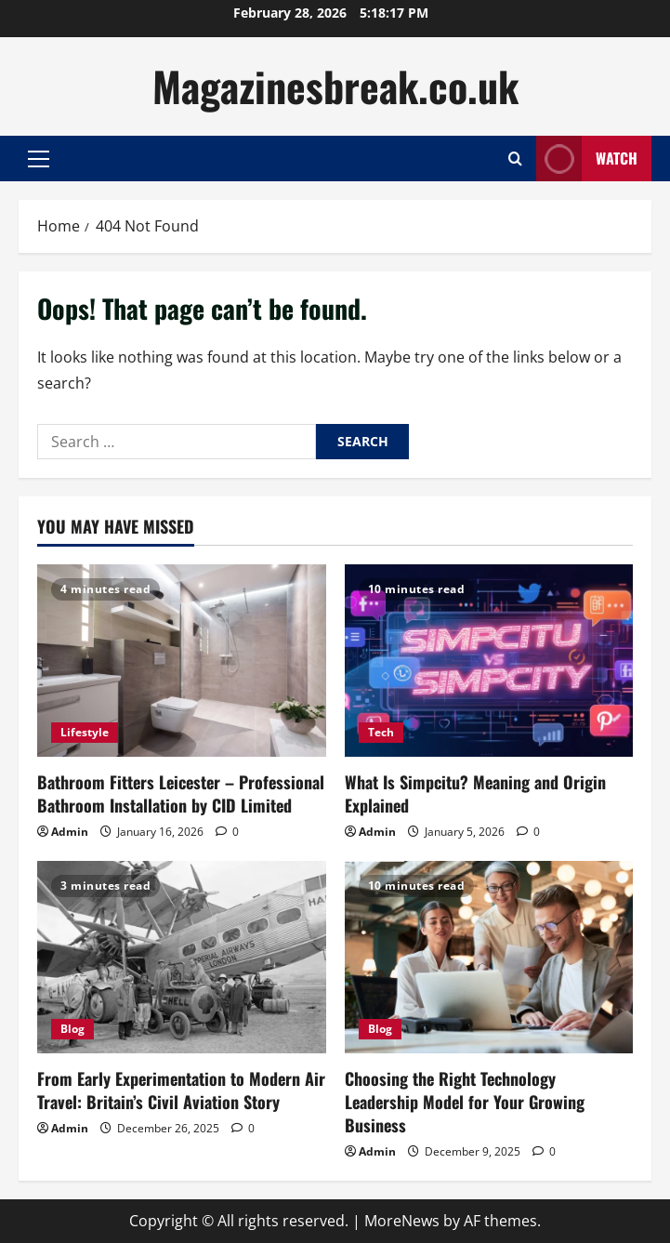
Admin (69, 832)
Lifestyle (84, 732)
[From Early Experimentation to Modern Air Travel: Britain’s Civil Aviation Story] (181, 957)
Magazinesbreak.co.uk (335, 86)
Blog (72, 1029)
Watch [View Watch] (586, 158)
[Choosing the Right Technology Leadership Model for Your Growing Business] (489, 957)
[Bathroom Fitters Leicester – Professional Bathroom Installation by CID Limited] (181, 660)
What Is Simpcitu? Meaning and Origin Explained (475, 793)
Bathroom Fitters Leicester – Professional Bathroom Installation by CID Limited (180, 793)
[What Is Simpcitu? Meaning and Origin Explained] (489, 660)
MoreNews (402, 1220)
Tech (381, 732)
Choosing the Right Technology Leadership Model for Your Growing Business (465, 1101)
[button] (39, 159)
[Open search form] (515, 158)
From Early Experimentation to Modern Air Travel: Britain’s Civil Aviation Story (181, 1090)
